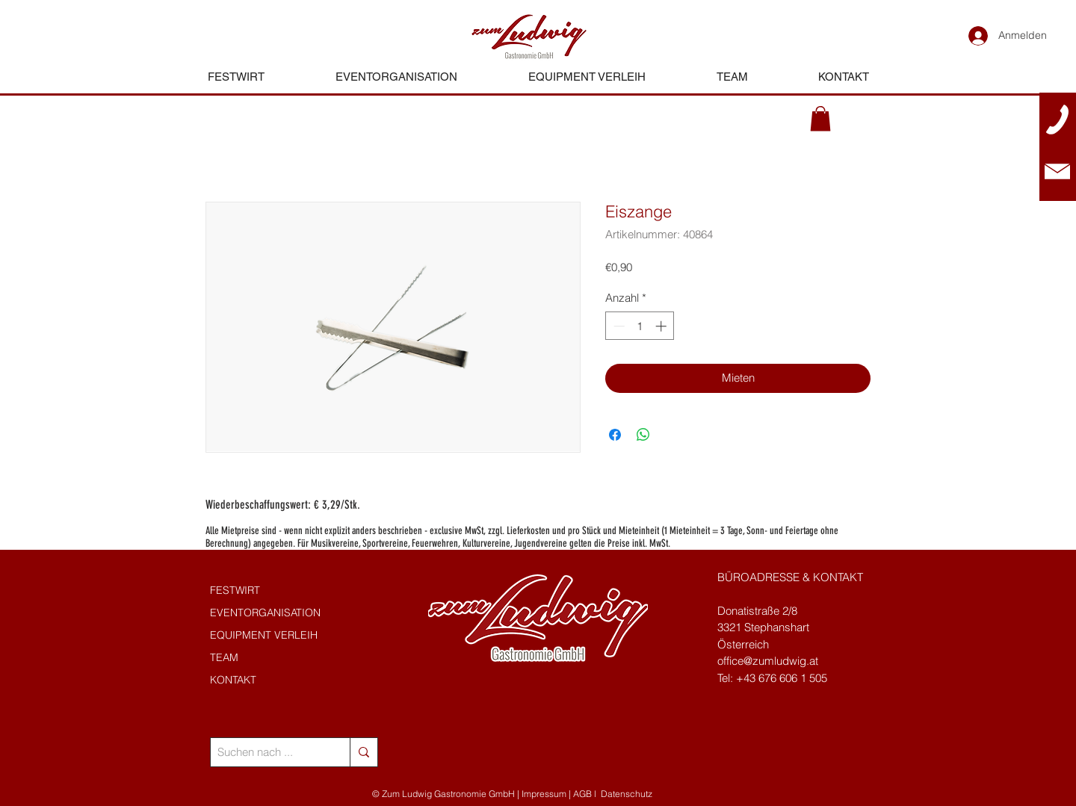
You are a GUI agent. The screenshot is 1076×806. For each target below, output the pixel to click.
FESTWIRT (235, 590)
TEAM (224, 657)
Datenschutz (626, 793)
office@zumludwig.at (767, 661)
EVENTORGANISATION (265, 612)
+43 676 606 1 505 (781, 678)
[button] (820, 118)
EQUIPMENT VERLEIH (264, 635)
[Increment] (662, 326)
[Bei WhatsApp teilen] (643, 435)
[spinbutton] (640, 326)
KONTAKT (233, 679)
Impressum (544, 793)
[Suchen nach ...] (267, 752)
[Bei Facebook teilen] (615, 435)
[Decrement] (617, 326)
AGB (582, 793)
